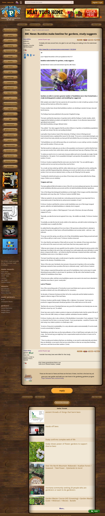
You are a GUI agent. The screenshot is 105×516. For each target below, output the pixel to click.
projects (10, 140)
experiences (10, 124)
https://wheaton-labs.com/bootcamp (53, 378)
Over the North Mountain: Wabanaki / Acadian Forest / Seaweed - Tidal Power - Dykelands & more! (69, 467)
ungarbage (10, 77)
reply (62, 390)
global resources (10, 130)
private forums (10, 161)
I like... (25, 53)
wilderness (10, 88)
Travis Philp (27, 350)
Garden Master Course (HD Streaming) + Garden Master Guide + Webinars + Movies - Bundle (69, 499)
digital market (10, 145)
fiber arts (10, 93)
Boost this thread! (62, 403)
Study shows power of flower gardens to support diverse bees (66, 445)
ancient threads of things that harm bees (63, 412)
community (10, 82)
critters (10, 40)
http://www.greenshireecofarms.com (49, 362)
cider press (10, 135)
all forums (10, 166)
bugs (33, 30)
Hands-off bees (52, 426)
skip (10, 119)
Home (4, 2)
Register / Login (97, 2)
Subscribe (10, 2)
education (10, 114)
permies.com (10, 150)
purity (10, 72)
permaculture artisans (10, 103)
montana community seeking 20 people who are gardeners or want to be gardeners (66, 489)
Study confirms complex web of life (60, 439)
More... (62, 508)
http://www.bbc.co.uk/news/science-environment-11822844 (57, 49)
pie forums (10, 156)
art (10, 98)
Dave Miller (27, 39)
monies (10, 61)
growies (10, 35)
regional (10, 109)
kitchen (10, 67)
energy (10, 56)
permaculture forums (10, 30)
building (10, 46)
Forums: (27, 30)
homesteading (10, 51)
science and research (43, 30)
